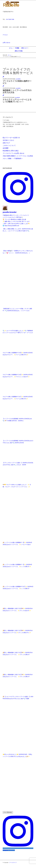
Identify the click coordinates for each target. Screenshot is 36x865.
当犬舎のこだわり (8, 140)
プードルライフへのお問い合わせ (13, 153)
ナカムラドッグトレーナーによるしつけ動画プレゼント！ (17, 100)
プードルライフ (13, 862)
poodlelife (18, 79)
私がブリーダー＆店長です (11, 137)
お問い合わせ (6, 42)
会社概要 (5, 148)
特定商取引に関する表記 (11, 150)
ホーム (10, 48)
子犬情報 (17, 48)
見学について (24, 48)
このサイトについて (9, 145)
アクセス (5, 35)
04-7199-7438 (10, 19)
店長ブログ (6, 143)
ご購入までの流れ (18, 50)
